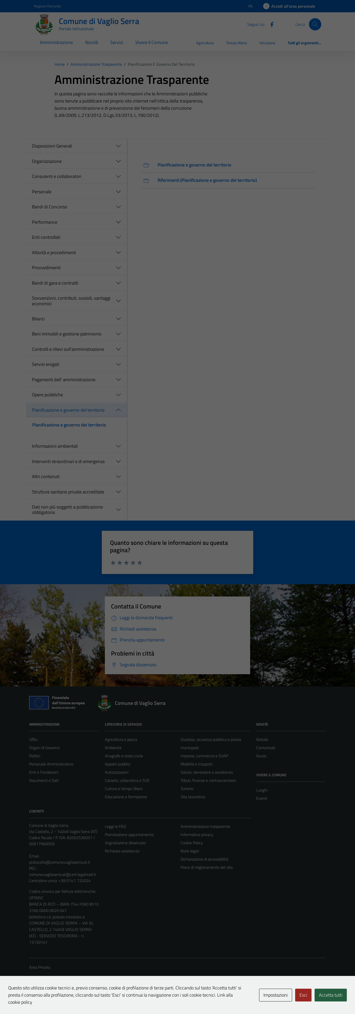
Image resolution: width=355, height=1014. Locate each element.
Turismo (187, 788)
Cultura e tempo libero (123, 788)
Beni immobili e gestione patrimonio (67, 333)
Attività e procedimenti (54, 252)
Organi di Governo (44, 748)
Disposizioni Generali (52, 145)
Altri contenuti (46, 476)
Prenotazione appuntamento (129, 834)
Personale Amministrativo (51, 764)
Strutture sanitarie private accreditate (68, 491)
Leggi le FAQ (115, 826)
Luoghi (262, 790)
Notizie (262, 739)
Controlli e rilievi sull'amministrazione (68, 349)
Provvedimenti (46, 267)
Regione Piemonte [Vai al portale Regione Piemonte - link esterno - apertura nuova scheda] (47, 6)
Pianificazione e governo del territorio (68, 410)
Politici (34, 756)
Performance (44, 222)
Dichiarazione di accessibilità (204, 859)
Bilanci (38, 318)
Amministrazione (56, 42)
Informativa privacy (197, 834)
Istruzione (267, 43)
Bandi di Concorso (49, 206)
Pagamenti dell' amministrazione (63, 379)
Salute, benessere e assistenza (207, 772)
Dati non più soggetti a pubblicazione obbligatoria (67, 509)
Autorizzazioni (116, 772)
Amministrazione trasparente (205, 826)
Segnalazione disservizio (125, 843)
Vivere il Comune (151, 42)
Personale (41, 191)
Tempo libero (236, 43)
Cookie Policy (192, 843)
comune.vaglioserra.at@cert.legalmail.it (62, 874)
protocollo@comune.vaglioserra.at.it (59, 862)
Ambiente (113, 748)
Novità (91, 42)
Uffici (33, 739)
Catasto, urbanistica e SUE (127, 780)
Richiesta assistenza (122, 851)
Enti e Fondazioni (43, 772)
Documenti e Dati (44, 780)
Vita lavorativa (193, 797)
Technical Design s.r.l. (64, 999)
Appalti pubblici (117, 764)
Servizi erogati (45, 364)
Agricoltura (205, 43)
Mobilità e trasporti (197, 764)
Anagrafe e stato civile (124, 756)
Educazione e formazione (126, 797)
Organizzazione (47, 161)
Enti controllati (46, 237)
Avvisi (261, 756)
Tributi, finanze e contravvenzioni (208, 780)
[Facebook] (270, 24)
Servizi (116, 42)
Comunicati (265, 748)
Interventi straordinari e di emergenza (68, 461)
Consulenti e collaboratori (56, 176)
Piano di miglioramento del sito (207, 867)
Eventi (261, 798)
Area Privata (39, 967)
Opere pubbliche (47, 394)
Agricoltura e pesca (121, 739)
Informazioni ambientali (55, 446)
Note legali (190, 851)
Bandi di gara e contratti (55, 282)
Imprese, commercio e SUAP (204, 756)
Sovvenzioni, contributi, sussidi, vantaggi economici (71, 301)
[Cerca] (315, 24)
